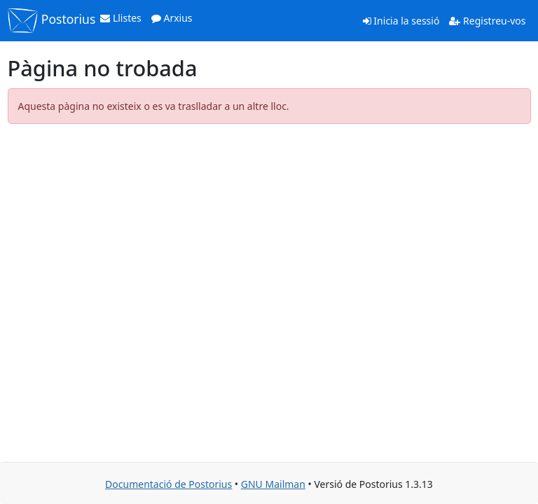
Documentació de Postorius (168, 484)
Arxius (172, 17)
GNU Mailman (273, 484)
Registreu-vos (487, 20)
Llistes (121, 17)
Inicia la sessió (401, 20)
